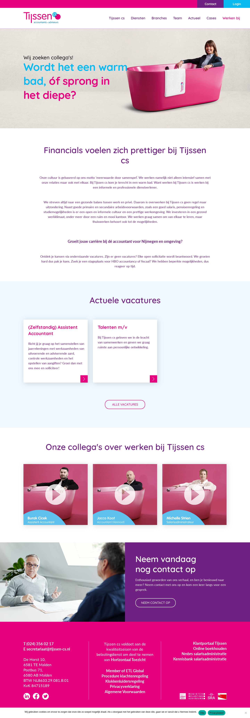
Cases (211, 18)
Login (237, 4)
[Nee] (245, 713)
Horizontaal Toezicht (128, 659)
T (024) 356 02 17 (38, 643)
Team (177, 18)
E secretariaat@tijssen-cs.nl (46, 649)
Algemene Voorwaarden (125, 691)
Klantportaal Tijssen (210, 643)
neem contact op (155, 603)
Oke (202, 713)
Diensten (138, 18)
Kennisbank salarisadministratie (200, 659)
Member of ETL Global (125, 670)
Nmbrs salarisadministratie (204, 653)
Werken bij (231, 18)
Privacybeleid (217, 713)
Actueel (194, 18)
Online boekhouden (210, 648)
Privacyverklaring (125, 686)
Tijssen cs (117, 18)
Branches (159, 18)
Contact (210, 4)
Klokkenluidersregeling (124, 681)
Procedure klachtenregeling (125, 676)
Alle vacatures (125, 404)
